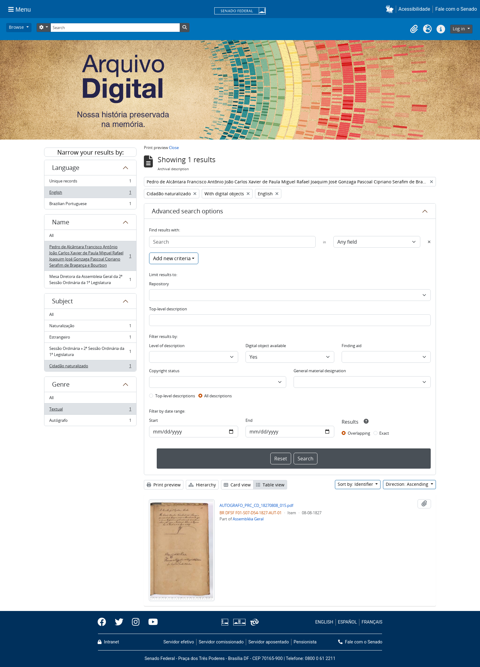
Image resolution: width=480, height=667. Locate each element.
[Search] (115, 27)
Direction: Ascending (407, 484)
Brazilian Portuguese (90, 204)
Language (65, 167)
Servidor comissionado (221, 642)
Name (60, 222)
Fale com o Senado (456, 9)
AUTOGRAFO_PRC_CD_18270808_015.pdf (256, 505)
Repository (159, 284)
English (90, 193)
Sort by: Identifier (356, 484)
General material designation (320, 370)
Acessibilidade (414, 9)
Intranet (108, 642)
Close (174, 147)
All (51, 235)
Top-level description (168, 309)
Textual (90, 410)
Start (153, 420)
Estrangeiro (90, 338)
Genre (60, 384)
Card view (237, 485)
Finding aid (352, 345)
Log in (459, 29)
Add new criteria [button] (172, 258)
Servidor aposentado (268, 642)
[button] (391, 9)
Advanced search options (187, 211)
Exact (384, 433)
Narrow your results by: (90, 152)
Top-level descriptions (175, 396)
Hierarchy (202, 485)
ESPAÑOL (347, 622)
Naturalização (90, 327)
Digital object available (266, 345)
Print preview (164, 485)
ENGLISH (324, 622)
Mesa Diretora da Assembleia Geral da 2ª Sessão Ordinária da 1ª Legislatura (90, 279)
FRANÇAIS (372, 622)
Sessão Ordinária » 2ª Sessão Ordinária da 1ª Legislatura (90, 351)
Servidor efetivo (178, 642)
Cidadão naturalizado (90, 367)
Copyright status (164, 370)
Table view (270, 485)
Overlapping (359, 433)
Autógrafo (90, 421)
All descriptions (218, 396)
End (249, 420)
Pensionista (305, 642)
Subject (62, 301)
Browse (17, 27)
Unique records (90, 182)
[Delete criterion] (429, 242)
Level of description (167, 345)
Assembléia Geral (248, 519)
